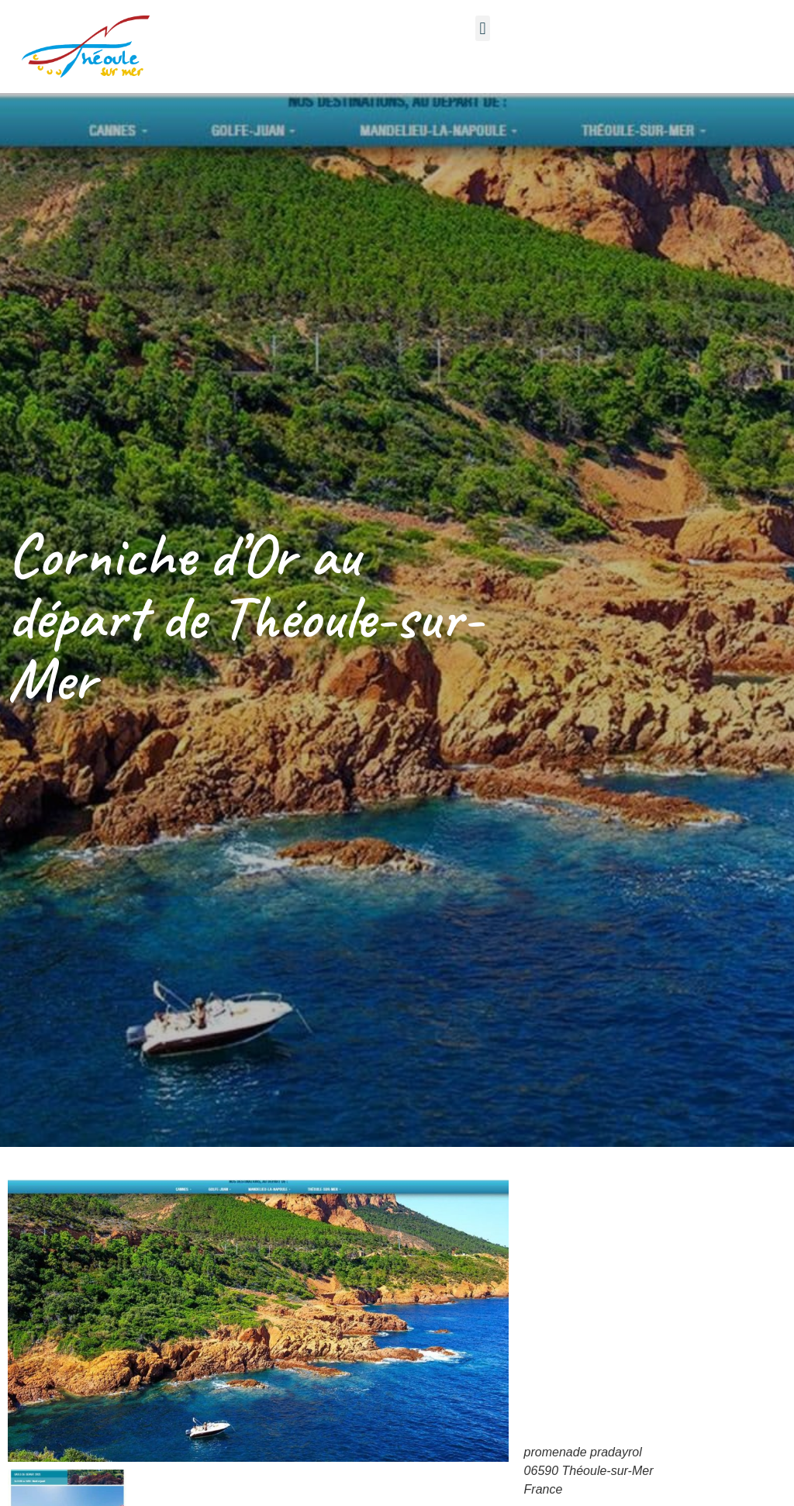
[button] (482, 28)
